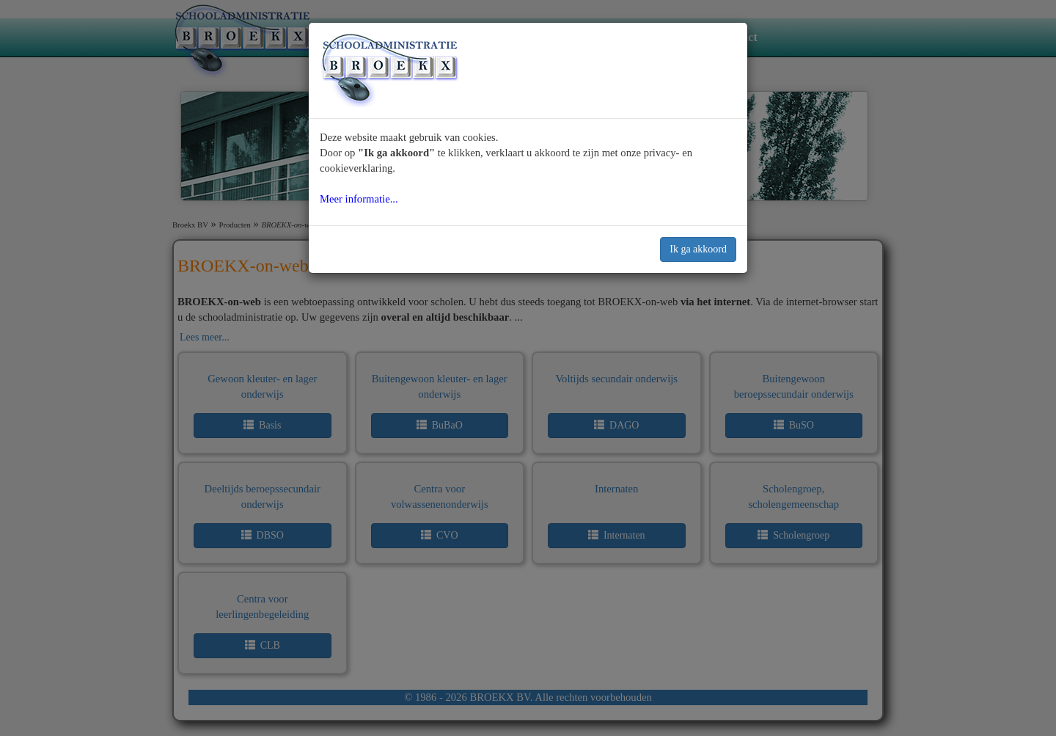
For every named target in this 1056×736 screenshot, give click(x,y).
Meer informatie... (359, 199)
